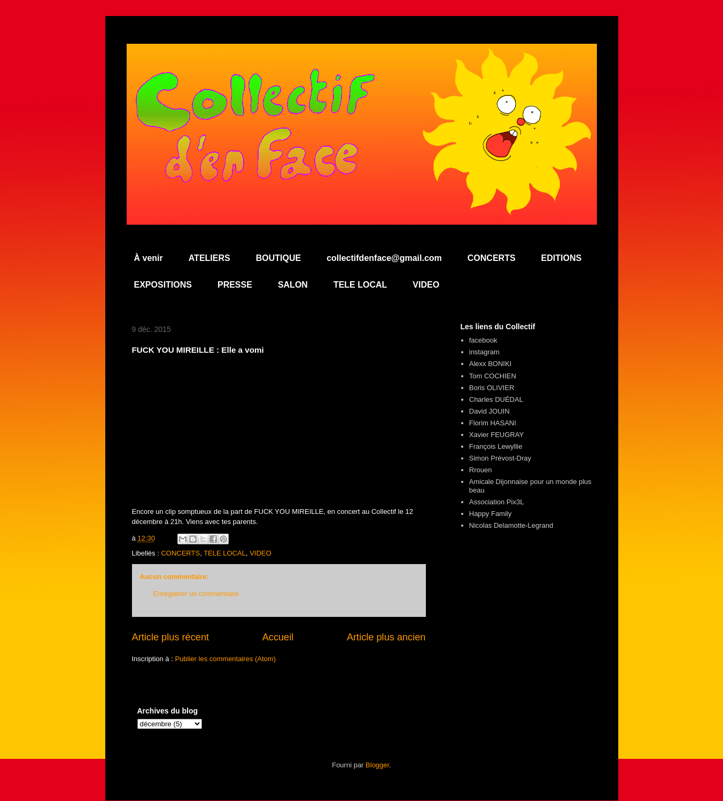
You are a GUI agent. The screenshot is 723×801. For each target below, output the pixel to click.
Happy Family (490, 514)
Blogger (377, 765)
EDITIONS (561, 258)
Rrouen (480, 470)
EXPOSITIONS (163, 284)
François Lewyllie (496, 446)
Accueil (278, 637)
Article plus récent (170, 637)
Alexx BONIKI (490, 364)
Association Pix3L (496, 502)
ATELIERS (209, 258)
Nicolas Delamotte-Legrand (511, 525)
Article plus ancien (386, 637)
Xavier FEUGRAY (496, 435)
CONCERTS (492, 258)
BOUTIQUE (278, 258)
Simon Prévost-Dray (500, 458)
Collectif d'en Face (361, 73)
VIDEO (426, 284)
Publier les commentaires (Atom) (225, 659)
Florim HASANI (492, 423)
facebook (483, 340)
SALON (293, 284)
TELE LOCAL (360, 284)
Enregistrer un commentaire (196, 594)
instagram (484, 352)
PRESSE (234, 284)
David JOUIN (489, 411)
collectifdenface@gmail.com (384, 258)
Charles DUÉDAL (496, 399)
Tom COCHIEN (492, 376)
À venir (148, 258)
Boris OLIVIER (492, 388)
